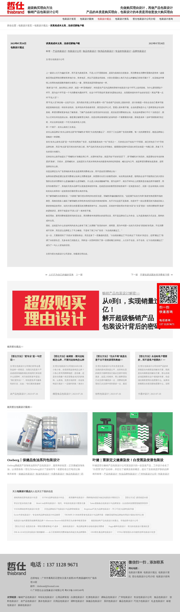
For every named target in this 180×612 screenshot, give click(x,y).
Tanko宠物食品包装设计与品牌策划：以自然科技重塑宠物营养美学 (119, 508)
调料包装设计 (77, 606)
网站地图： (134, 573)
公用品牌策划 (62, 602)
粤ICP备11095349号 (74, 595)
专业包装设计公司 (143, 602)
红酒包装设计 (92, 602)
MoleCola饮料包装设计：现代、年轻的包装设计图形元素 (60, 508)
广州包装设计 (125, 602)
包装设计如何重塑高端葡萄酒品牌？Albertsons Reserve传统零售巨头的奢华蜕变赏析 (50, 526)
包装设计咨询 (166, 19)
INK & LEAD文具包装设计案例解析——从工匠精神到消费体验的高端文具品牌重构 (50, 537)
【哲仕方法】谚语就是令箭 (136, 503)
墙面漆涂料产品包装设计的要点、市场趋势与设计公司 (114, 526)
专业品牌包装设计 (128, 479)
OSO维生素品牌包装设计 (101, 537)
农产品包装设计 (18, 399)
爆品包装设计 (126, 606)
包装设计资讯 (122, 19)
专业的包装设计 (123, 51)
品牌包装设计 (139, 51)
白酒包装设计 (77, 602)
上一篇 (66, 280)
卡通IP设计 (143, 399)
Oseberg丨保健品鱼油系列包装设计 (33, 465)
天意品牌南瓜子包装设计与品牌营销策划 (62, 514)
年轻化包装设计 (46, 602)
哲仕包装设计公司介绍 (144, 19)
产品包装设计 (59, 51)
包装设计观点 (104, 19)
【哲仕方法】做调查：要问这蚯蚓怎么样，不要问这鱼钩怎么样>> (68, 365)
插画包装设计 (24, 610)
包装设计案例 (87, 19)
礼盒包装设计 (158, 606)
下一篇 (150, 280)
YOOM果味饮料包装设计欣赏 (27, 514)
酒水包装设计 (45, 606)
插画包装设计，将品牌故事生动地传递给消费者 (83, 531)
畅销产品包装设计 (27, 602)
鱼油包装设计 (42, 479)
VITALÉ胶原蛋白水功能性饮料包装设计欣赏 (136, 537)
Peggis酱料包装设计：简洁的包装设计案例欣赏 (129, 531)
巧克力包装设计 (141, 606)
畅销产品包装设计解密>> (121, 298)
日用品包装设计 (61, 606)
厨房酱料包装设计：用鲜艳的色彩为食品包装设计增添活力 (94, 503)
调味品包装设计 (109, 602)
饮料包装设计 (102, 399)
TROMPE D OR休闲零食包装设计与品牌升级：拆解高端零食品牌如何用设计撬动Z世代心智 (104, 520)
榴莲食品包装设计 (62, 399)
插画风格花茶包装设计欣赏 (26, 503)
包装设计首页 (69, 19)
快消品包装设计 (106, 51)
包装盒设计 (163, 479)
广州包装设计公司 (148, 479)
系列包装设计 (110, 606)
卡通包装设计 (57, 479)
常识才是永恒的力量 (23, 508)
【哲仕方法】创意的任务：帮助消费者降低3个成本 (36, 531)
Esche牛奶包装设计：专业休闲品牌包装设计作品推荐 (37, 520)
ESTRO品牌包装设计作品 (53, 503)
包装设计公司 (74, 51)
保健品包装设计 (26, 479)
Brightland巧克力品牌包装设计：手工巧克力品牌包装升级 (109, 514)
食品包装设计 (89, 51)
